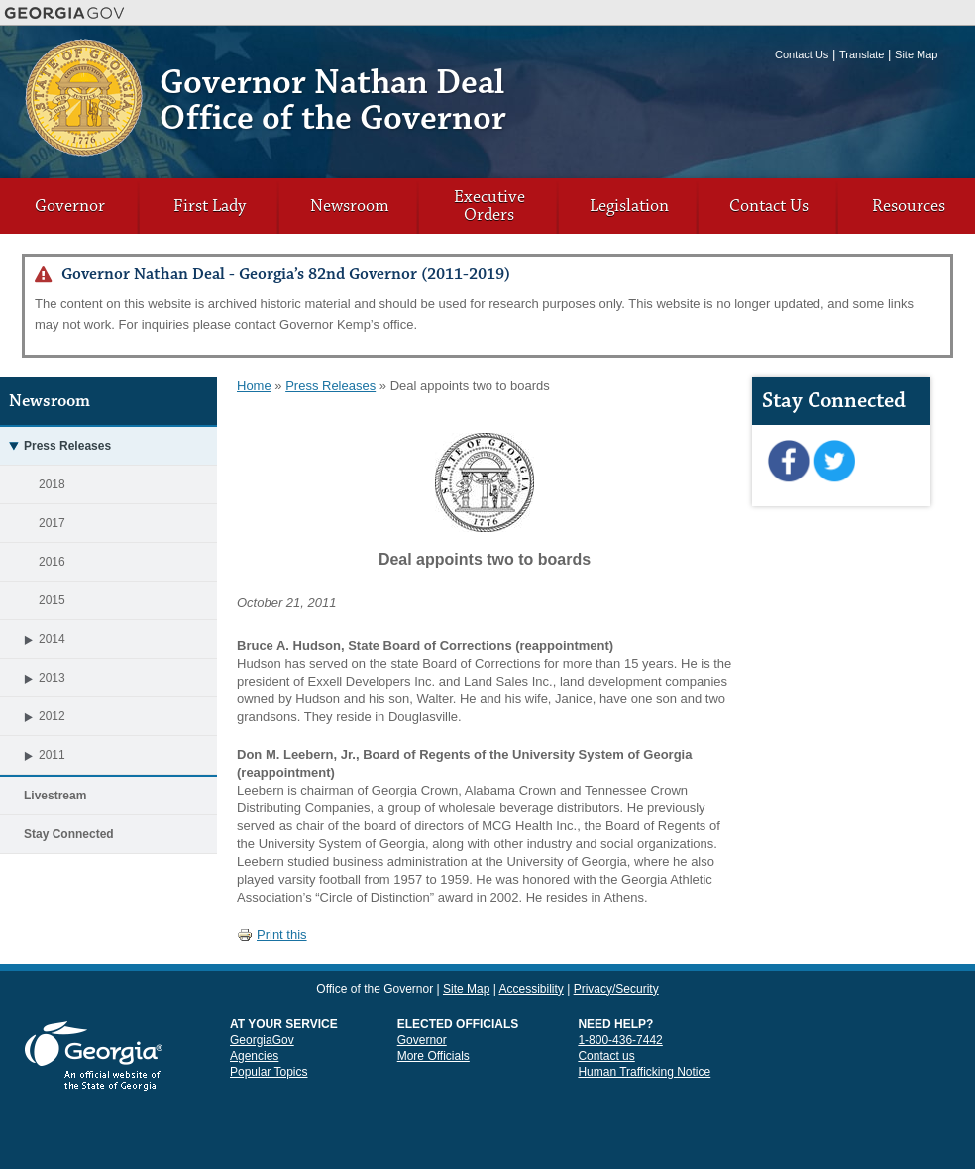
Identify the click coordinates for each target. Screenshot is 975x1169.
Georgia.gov (65, 13)
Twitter (833, 461)
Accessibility (530, 989)
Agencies (254, 1056)
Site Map (916, 54)
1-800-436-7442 (620, 1040)
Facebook (788, 461)
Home (254, 385)
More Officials (433, 1056)
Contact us (606, 1056)
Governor (70, 206)
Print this (272, 934)
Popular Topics (269, 1072)
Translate (861, 54)
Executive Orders (489, 206)
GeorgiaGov (262, 1040)
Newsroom (349, 206)
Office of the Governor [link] (374, 989)
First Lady (209, 206)
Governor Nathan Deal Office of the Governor (333, 100)
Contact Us (801, 54)
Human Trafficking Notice (644, 1072)
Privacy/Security (616, 989)
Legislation (629, 206)
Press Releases (330, 385)
